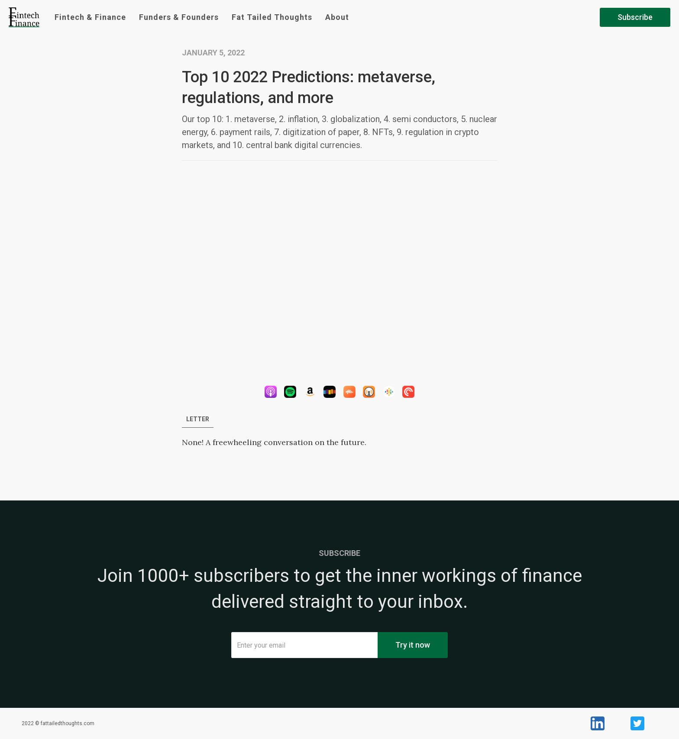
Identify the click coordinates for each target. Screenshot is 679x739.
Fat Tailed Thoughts (272, 17)
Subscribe (635, 17)
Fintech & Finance (90, 17)
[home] (24, 17)
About (337, 17)
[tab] (197, 419)
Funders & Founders (179, 17)
